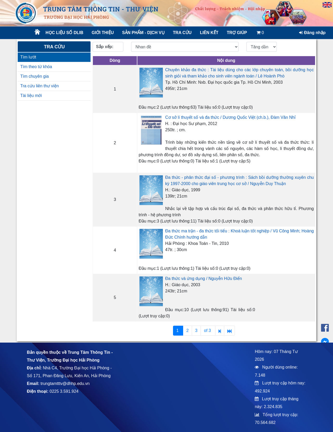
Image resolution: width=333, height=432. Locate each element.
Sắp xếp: (104, 46)
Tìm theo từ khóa (36, 66)
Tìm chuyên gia (34, 76)
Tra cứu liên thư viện (39, 86)
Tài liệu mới (31, 95)
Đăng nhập (312, 32)
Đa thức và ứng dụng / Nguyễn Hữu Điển (203, 278)
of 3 (208, 330)
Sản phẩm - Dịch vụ (143, 32)
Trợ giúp (237, 32)
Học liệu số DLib (64, 32)
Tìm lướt (28, 57)
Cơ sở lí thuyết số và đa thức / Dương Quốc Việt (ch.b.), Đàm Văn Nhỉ (230, 117)
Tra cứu (182, 32)
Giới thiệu (103, 32)
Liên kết (209, 32)
